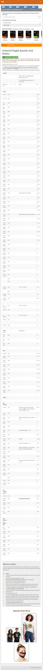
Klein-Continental (37, 60)
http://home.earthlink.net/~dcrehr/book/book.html (15, 588)
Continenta (7, 60)
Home (3, 45)
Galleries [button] (19, 7)
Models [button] (11, 7)
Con (13, 59)
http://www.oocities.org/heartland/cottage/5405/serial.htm (15, 579)
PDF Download (5, 40)
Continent (3, 60)
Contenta (24, 59)
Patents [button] (34, 7)
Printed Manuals (15, 29)
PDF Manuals (21, 29)
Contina (35, 59)
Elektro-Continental (31, 60)
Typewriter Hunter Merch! (21, 611)
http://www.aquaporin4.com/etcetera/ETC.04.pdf (15, 602)
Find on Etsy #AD (14, 57)
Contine (38, 59)
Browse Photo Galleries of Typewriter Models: (9, 20)
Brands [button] (4, 7)
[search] (21, 22)
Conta (19, 59)
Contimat (32, 59)
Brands (6, 45)
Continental (11, 59)
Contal (21, 59)
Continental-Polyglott (13, 60)
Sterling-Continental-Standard (7, 62)
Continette (22, 60)
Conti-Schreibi (28, 59)
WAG (13, 62)
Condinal (16, 59)
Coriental (25, 60)
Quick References (27, 29)
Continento (18, 60)
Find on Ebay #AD (6, 57)
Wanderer (15, 62)
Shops (33, 29)
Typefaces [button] (27, 7)
